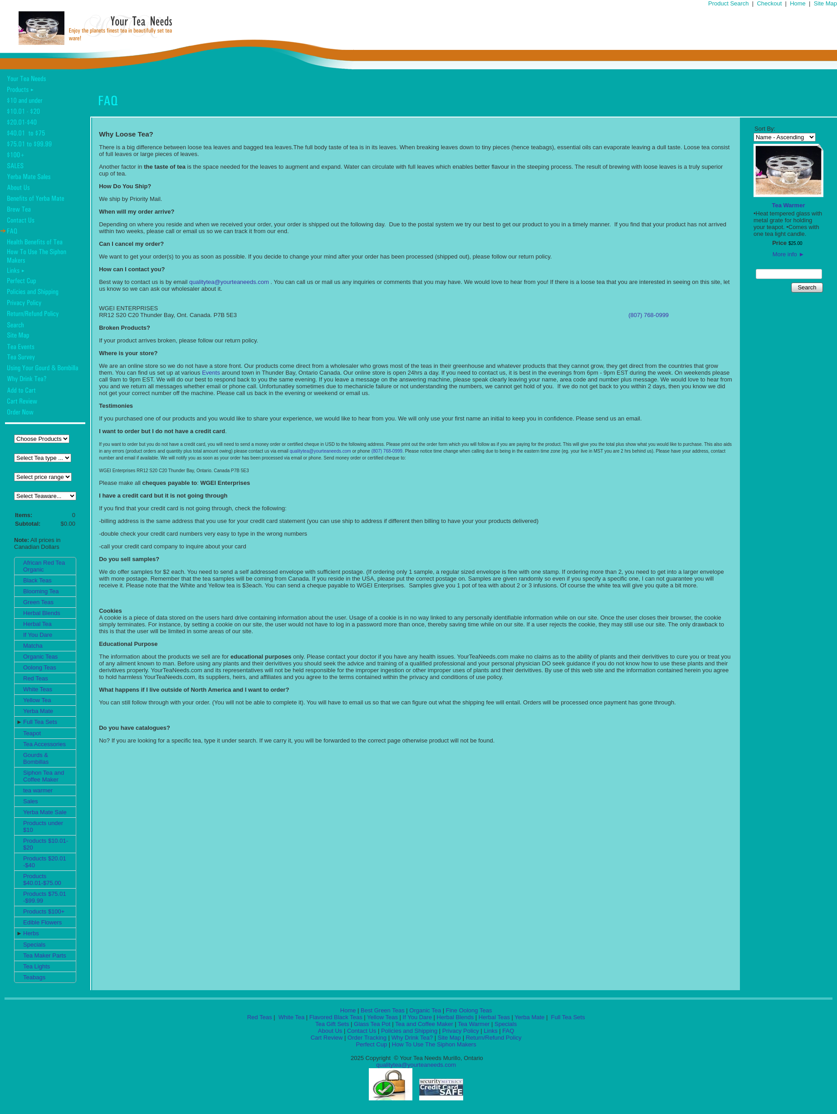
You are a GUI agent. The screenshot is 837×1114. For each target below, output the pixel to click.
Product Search (728, 3)
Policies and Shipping (409, 1030)
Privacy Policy (460, 1030)
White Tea (290, 1017)
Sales (30, 801)
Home (798, 3)
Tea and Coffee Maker (424, 1024)
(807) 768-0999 (648, 315)
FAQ (508, 1030)
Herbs (31, 933)
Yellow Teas (382, 1017)
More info (789, 254)
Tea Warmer (788, 205)
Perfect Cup (371, 1044)
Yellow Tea (37, 700)
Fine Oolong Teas (469, 1010)
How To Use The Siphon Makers (434, 1044)
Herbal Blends (41, 613)
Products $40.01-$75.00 (42, 879)
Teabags (34, 977)
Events (211, 372)
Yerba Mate (38, 711)
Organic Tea (425, 1010)
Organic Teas (40, 656)
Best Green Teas (383, 1010)
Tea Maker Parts (44, 955)
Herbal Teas (494, 1017)
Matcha (33, 645)
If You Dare (37, 634)
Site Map (825, 3)
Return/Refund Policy (494, 1037)
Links (490, 1030)
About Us (330, 1030)
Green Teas (38, 602)
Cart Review (327, 1037)
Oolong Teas (39, 667)
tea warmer (38, 790)
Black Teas (37, 580)
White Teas (37, 689)
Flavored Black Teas (335, 1017)
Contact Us (361, 1030)
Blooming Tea (41, 591)
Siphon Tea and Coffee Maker (43, 776)
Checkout (769, 3)
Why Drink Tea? (412, 1037)
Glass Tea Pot (372, 1024)
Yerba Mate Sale (45, 812)
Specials (34, 944)
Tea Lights (36, 966)
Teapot (32, 733)
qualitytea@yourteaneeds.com (229, 281)
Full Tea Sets (40, 721)
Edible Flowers (42, 922)
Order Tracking (367, 1037)
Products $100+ (43, 911)
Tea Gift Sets (332, 1024)
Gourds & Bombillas (36, 758)
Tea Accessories (44, 744)
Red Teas (35, 678)
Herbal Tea (37, 624)
